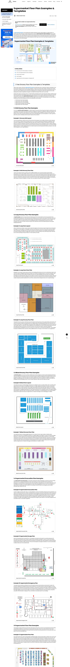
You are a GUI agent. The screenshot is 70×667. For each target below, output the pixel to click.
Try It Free (43, 24)
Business (45, 1)
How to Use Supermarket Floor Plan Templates (25, 72)
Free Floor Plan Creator (21, 74)
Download (50, 1)
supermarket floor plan (19, 32)
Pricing (54, 1)
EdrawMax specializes (18, 24)
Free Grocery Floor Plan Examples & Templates (25, 70)
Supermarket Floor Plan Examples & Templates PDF (26, 78)
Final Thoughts (19, 76)
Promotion (58, 1)
